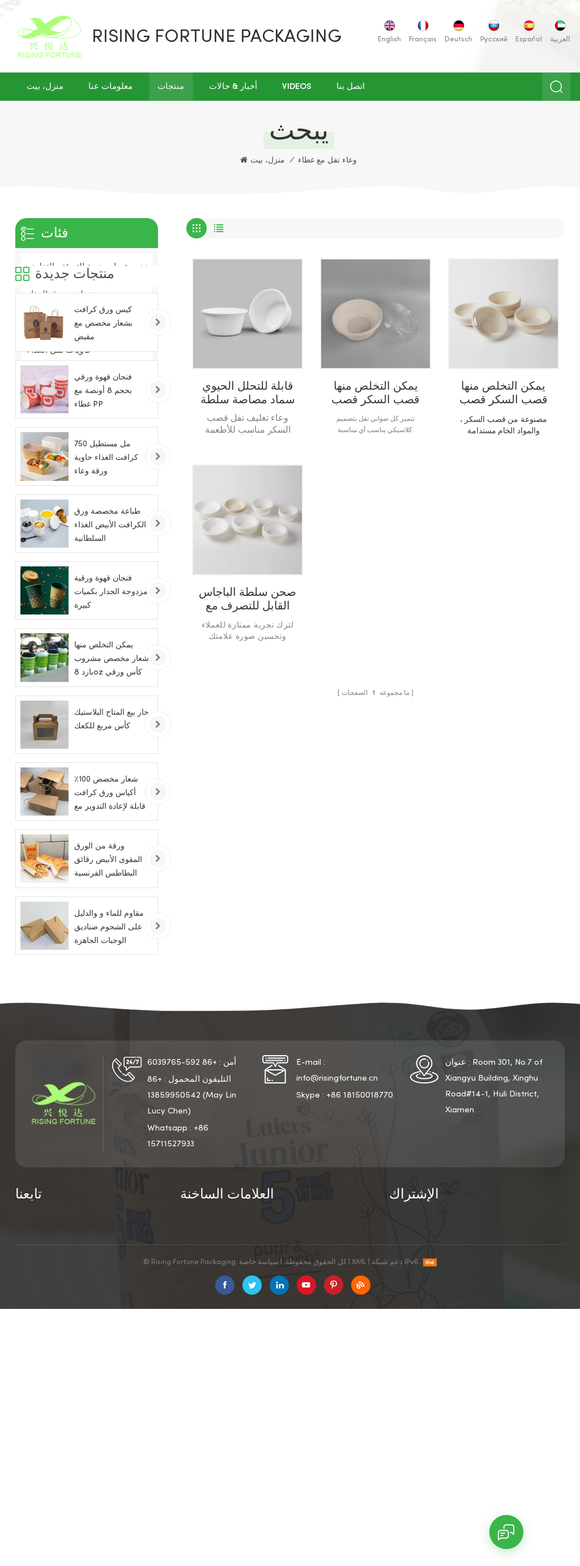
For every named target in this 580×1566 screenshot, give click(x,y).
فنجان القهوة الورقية (217, 1386)
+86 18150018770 (359, 1231)
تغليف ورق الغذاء (58, 295)
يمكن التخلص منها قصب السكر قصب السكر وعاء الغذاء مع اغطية (503, 395)
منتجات (170, 87)
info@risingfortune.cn (337, 1214)
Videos (297, 87)
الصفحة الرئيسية (44, 1358)
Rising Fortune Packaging (217, 37)
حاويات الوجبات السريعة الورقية (318, 1362)
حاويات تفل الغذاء (59, 350)
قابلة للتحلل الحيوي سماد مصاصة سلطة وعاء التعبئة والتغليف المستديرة (247, 395)
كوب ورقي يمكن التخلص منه (223, 1362)
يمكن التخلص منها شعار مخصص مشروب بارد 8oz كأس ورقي (111, 780)
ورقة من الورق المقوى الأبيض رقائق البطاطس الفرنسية (108, 982)
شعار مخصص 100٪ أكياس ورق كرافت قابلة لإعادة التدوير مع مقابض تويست (110, 917)
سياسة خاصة (113, 1358)
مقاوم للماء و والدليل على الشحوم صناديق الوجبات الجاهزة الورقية (109, 1051)
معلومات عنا (110, 87)
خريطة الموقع (113, 1395)
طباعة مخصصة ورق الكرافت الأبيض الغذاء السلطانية (110, 647)
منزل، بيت (45, 87)
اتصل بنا (350, 87)
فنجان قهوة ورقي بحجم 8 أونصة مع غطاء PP (103, 513)
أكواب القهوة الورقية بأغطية (312, 1390)
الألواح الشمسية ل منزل (319, 1462)
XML (359, 1519)
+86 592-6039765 (182, 1198)
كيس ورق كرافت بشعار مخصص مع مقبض (103, 445)
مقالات (101, 1414)
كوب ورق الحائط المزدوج (225, 1405)
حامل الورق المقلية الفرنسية (310, 1437)
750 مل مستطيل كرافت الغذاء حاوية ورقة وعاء (106, 579)
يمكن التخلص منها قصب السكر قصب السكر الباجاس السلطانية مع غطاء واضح (375, 395)
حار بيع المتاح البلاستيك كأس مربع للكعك (111, 841)
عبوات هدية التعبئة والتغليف (78, 267)
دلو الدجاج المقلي (308, 1415)
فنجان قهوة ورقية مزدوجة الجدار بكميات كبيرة (111, 714)
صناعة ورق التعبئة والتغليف (78, 322)
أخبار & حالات (233, 87)
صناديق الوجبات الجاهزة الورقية (223, 1446)
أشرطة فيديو (38, 1433)
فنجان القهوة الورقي (217, 1424)
